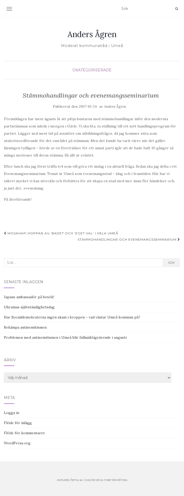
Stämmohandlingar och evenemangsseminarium (129, 239)
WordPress (119, 480)
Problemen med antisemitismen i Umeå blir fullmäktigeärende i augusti (65, 337)
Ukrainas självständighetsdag (29, 307)
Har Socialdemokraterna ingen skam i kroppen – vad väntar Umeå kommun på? (72, 317)
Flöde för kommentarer (24, 433)
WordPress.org (17, 443)
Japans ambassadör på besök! (29, 297)
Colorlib (89, 480)
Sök (171, 262)
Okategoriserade (92, 70)
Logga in (11, 412)
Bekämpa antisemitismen (25, 327)
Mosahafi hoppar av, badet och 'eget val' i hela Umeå (61, 233)
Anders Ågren (92, 34)
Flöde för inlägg (18, 422)
